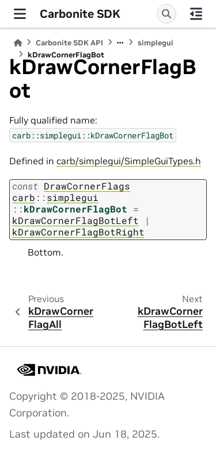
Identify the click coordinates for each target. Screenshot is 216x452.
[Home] (18, 43)
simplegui (155, 43)
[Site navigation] (20, 14)
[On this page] (196, 14)
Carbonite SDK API (69, 43)
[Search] (166, 14)
